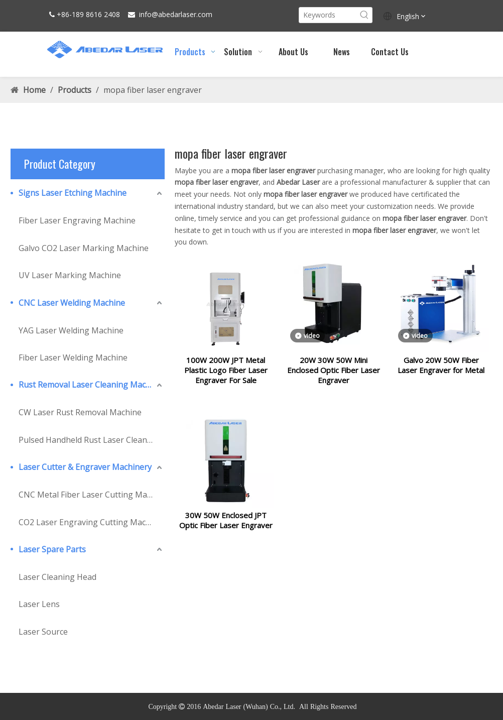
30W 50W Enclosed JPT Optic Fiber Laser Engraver (226, 532)
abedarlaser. (178, 14)
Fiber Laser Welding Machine (73, 357)
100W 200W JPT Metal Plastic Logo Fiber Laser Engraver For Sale (226, 376)
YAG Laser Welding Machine (71, 330)
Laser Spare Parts (52, 549)
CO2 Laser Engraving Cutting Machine (90, 522)
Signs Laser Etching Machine (73, 192)
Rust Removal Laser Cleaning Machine (90, 384)
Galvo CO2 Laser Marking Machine (84, 248)
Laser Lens (39, 604)
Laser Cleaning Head (57, 576)
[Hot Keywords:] (364, 15)
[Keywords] (328, 15)
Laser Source (43, 631)
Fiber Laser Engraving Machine (77, 220)
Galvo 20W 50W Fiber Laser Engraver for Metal (441, 371)
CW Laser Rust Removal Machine (80, 412)
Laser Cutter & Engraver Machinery (85, 466)
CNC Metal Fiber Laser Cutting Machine (92, 494)
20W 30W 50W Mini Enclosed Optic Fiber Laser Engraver (333, 376)
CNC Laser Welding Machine (72, 302)
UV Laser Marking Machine (70, 275)
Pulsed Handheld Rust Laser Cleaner (87, 439)
